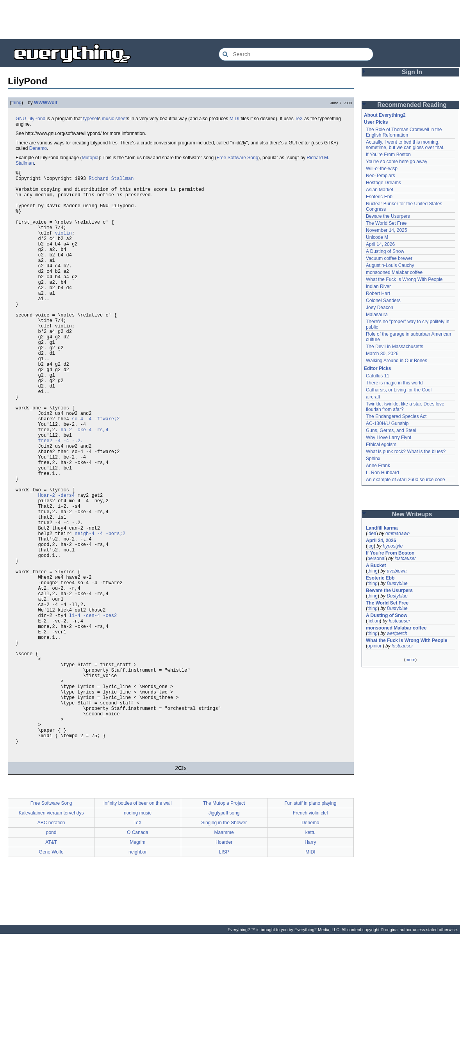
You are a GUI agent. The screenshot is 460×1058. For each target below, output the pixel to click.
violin (63, 247)
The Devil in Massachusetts (394, 346)
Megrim (137, 966)
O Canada (137, 956)
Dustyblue (397, 583)
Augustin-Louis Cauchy (390, 265)
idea (371, 533)
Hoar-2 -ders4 (56, 565)
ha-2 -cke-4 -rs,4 (84, 485)
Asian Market (379, 189)
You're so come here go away (396, 161)
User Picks (376, 122)
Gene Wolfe (51, 976)
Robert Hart (378, 293)
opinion (375, 646)
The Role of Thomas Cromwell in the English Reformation (404, 132)
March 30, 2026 (382, 353)
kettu (310, 956)
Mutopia (90, 157)
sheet (121, 118)
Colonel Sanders (383, 300)
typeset (90, 118)
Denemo (38, 148)
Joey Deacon (379, 307)
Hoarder (224, 966)
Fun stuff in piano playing (310, 927)
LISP (224, 976)
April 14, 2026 (380, 244)
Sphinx (373, 458)
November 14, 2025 (386, 230)
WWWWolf (45, 102)
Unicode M (377, 237)
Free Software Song (238, 157)
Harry (310, 966)
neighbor (137, 976)
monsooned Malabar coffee (394, 272)
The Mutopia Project (224, 927)
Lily (30, 118)
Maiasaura (377, 314)
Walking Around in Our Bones (396, 360)
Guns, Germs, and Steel (391, 430)
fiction (373, 621)
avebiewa (397, 571)
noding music (138, 937)
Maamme (224, 956)
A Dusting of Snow (385, 251)
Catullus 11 (377, 376)
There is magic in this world (394, 383)
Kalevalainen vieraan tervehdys (51, 937)
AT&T (51, 966)
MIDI (234, 118)
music (108, 118)
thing (16, 102)
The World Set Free (386, 223)
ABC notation (51, 947)
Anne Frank (378, 465)
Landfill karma (382, 528)
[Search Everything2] (296, 54)
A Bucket (376, 565)
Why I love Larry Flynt (388, 437)
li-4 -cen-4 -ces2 (93, 711)
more (410, 659)
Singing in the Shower (224, 947)
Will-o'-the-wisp (382, 168)
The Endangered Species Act (396, 416)
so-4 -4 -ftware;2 (95, 472)
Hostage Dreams (383, 182)
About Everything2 (385, 115)
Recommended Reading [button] (412, 104)
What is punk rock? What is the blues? (406, 451)
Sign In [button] (412, 72)
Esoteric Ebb (379, 196)
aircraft (373, 397)
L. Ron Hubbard (382, 472)
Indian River (378, 286)
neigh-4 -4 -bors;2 (100, 611)
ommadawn (397, 533)
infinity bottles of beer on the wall (137, 927)
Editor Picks (377, 368)
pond (51, 956)
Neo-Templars (380, 175)
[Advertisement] (230, 19)
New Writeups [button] (412, 514)
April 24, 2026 (381, 540)
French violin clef (310, 937)
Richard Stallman (111, 180)
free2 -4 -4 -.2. (60, 499)
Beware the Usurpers (388, 216)
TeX (299, 118)
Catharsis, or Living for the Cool (398, 390)
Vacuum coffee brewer (389, 258)
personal (376, 558)
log (370, 546)
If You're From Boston (388, 154)
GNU (21, 118)
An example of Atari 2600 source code (405, 479)
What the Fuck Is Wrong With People (404, 279)
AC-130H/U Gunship (387, 423)
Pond (39, 118)
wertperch (397, 633)
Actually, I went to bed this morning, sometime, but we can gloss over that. (405, 144)
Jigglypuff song (224, 937)
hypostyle (393, 546)
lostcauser (405, 558)
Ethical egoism (381, 444)
